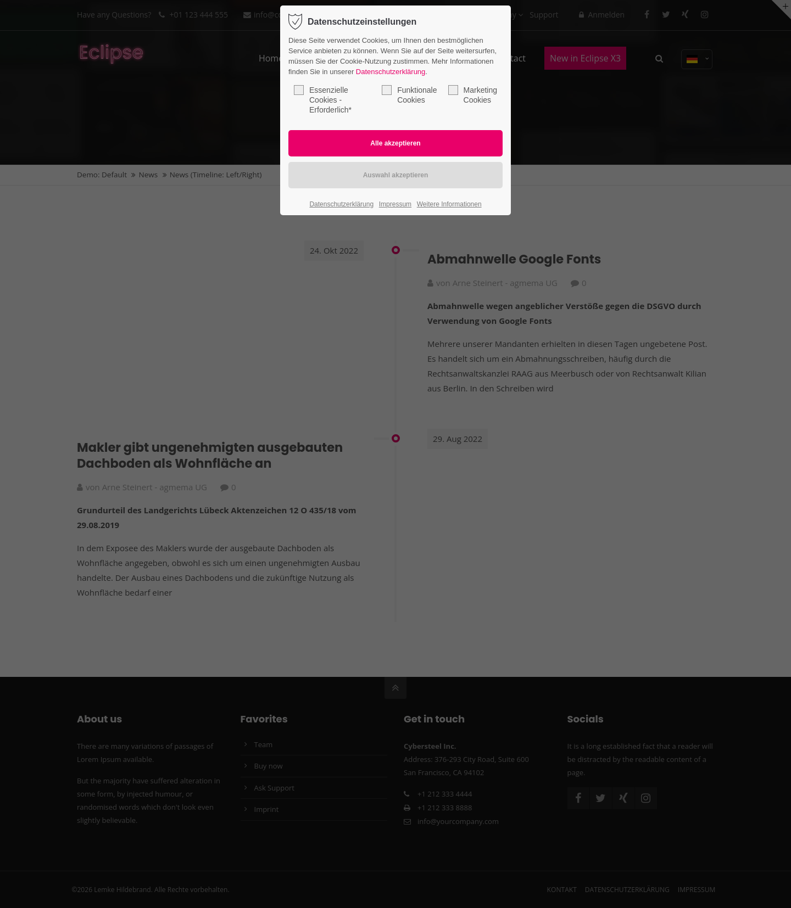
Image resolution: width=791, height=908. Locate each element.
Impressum (395, 204)
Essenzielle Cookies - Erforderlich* (323, 99)
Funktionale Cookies (409, 94)
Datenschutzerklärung (390, 72)
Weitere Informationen (449, 204)
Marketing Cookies (472, 94)
